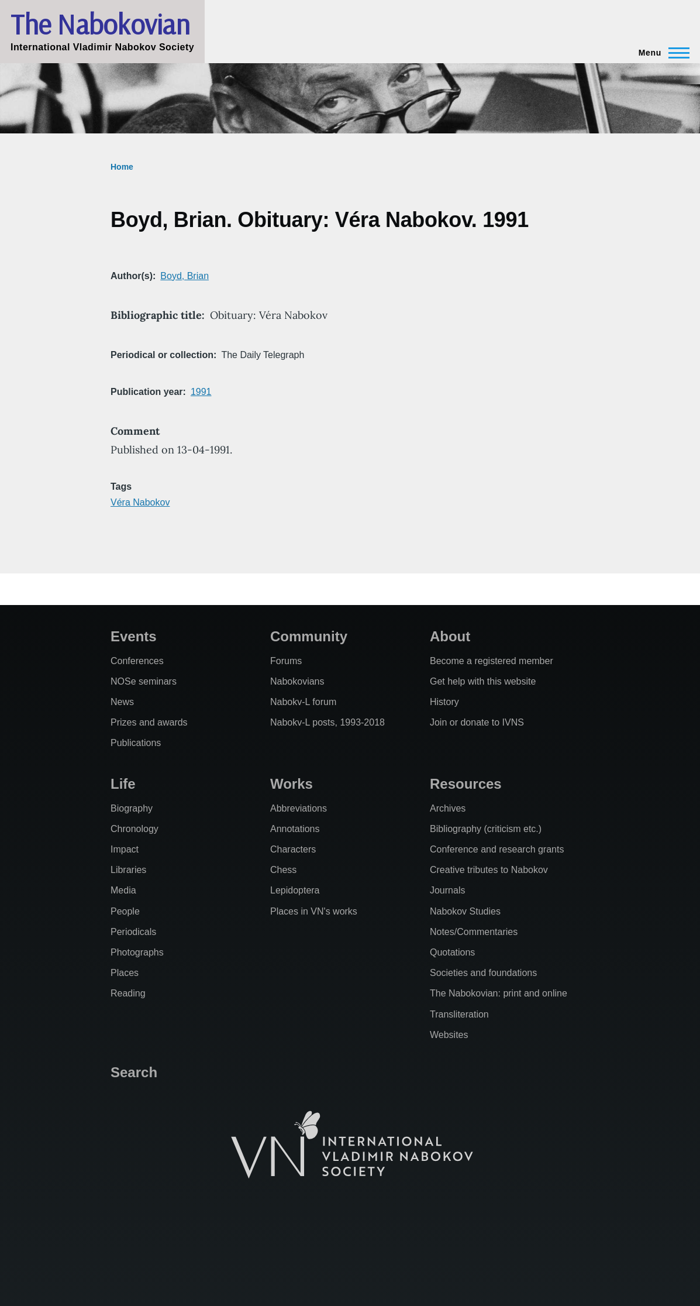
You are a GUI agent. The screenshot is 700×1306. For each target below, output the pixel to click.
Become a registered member (491, 661)
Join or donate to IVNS (477, 722)
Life (123, 784)
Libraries (128, 870)
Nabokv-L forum (303, 702)
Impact (125, 849)
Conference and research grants (497, 849)
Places (125, 973)
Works (291, 784)
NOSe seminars (144, 681)
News (122, 702)
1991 (201, 392)
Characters (293, 849)
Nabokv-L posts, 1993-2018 (327, 722)
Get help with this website (483, 681)
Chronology (134, 829)
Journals (447, 890)
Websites (449, 1035)
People (125, 911)
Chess (283, 870)
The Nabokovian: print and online (498, 993)
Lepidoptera (295, 890)
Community (308, 636)
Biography (132, 808)
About (450, 636)
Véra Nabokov (140, 502)
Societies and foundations (483, 973)
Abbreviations (298, 808)
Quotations (452, 952)
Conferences (137, 661)
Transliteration (459, 1014)
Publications (136, 743)
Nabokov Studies (465, 911)
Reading (128, 993)
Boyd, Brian (184, 276)
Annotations (295, 829)
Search (134, 1072)
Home (122, 166)
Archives (447, 808)
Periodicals (133, 932)
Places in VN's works (313, 911)
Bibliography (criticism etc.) (486, 829)
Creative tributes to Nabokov (489, 870)
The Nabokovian (100, 24)
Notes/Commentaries (474, 932)
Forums (286, 661)
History (444, 702)
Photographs (137, 952)
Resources (466, 784)
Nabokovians (297, 681)
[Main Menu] (660, 52)
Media (123, 890)
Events (134, 636)
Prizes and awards (149, 722)
